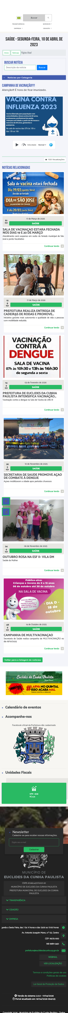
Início (6, 52)
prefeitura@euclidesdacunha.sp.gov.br (42, 950)
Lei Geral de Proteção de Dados (48, 984)
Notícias (15, 52)
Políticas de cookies (56, 976)
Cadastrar (34, 849)
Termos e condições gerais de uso (49, 972)
